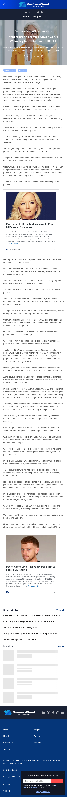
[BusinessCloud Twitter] (30, 12)
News (5, 730)
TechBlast (7, 749)
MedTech (22, 70)
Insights (37, 730)
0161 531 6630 (10, 770)
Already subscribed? (43, 792)
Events (37, 736)
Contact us (8, 743)
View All (60, 610)
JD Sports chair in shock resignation (20, 627)
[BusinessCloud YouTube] (42, 12)
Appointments (9, 70)
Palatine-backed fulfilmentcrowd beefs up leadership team (31, 615)
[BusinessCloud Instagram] (38, 12)
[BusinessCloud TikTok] (34, 12)
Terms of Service (35, 787)
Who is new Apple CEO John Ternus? (20, 639)
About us (37, 743)
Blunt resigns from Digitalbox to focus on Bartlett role (28, 621)
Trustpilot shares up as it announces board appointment (30, 633)
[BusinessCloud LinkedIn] (26, 12)
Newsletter (8, 736)
